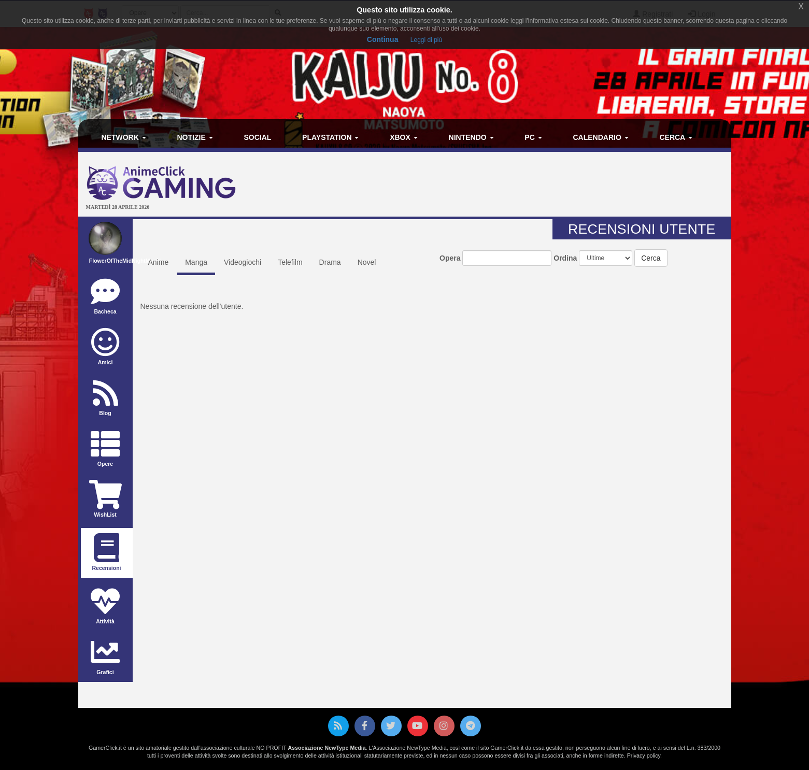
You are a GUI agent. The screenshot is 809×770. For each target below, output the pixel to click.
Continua (383, 39)
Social (257, 137)
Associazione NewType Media (326, 748)
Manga (196, 262)
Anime (158, 262)
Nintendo (471, 137)
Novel (367, 262)
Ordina (565, 258)
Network (124, 137)
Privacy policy (643, 755)
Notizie (195, 137)
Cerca (675, 137)
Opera (449, 258)
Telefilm (290, 262)
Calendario (600, 137)
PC (533, 137)
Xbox (404, 137)
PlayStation (330, 137)
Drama (330, 262)
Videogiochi (242, 262)
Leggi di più (426, 40)
